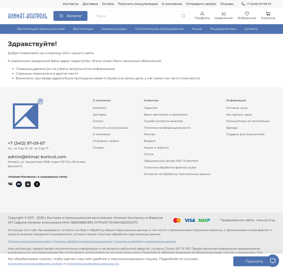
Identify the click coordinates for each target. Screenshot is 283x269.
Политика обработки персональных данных (82, 241)
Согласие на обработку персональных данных (177, 174)
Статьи (149, 154)
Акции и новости (156, 147)
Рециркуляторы (223, 29)
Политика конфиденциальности (167, 127)
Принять (254, 261)
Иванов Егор (265, 220)
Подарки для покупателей (245, 134)
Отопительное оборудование (159, 29)
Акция (197, 29)
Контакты (71, 4)
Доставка (90, 4)
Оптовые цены (237, 108)
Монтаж (149, 134)
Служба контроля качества (163, 121)
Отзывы (226, 4)
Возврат (150, 141)
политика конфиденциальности (92, 263)
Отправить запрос (201, 4)
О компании (172, 4)
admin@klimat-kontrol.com (37, 156)
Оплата (108, 4)
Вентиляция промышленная (41, 29)
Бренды (232, 127)
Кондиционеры (114, 29)
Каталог (70, 16)
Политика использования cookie (29, 241)
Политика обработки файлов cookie (170, 167)
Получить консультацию (138, 4)
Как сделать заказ (239, 114)
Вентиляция (83, 29)
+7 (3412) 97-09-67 (256, 4)
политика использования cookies (35, 263)
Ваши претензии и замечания (165, 114)
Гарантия (150, 108)
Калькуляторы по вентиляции (248, 121)
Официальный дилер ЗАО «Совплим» (171, 161)
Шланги (251, 29)
